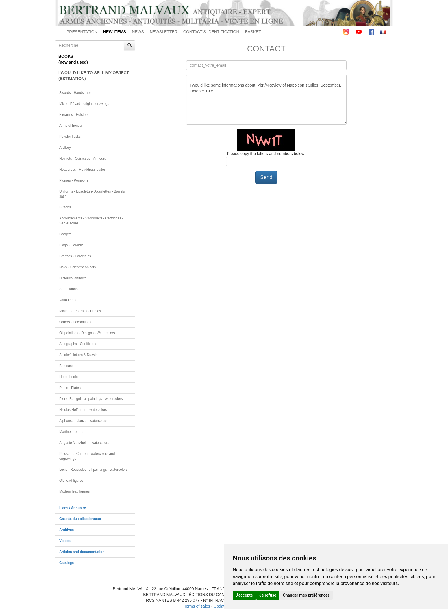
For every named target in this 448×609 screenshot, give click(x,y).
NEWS (138, 31)
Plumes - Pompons (73, 180)
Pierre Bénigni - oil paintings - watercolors (91, 399)
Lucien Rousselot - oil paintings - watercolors (93, 470)
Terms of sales (197, 606)
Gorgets (65, 234)
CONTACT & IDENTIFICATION (211, 31)
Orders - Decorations (75, 322)
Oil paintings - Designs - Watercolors (87, 333)
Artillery (65, 148)
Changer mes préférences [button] (306, 595)
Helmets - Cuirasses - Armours (82, 159)
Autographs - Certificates (78, 344)
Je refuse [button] (267, 595)
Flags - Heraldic (71, 245)
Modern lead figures (74, 491)
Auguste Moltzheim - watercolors (84, 443)
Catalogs (66, 563)
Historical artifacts (72, 278)
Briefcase (66, 366)
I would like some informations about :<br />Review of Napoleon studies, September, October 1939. (266, 100)
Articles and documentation (82, 552)
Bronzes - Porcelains (75, 256)
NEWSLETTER (163, 31)
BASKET (253, 31)
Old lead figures (71, 480)
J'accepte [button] (244, 595)
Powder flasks (70, 137)
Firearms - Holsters (73, 115)
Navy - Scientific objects (77, 267)
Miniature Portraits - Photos (80, 311)
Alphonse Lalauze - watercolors (83, 421)
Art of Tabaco (69, 289)
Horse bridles (69, 377)
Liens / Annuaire (72, 508)
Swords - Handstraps (75, 93)
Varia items (67, 300)
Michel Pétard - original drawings (84, 104)
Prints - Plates (70, 388)
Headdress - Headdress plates (82, 169)
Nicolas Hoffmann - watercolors (83, 410)
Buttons (65, 207)
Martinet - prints (71, 432)
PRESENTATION (81, 31)
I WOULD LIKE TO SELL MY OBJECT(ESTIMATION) (93, 75)
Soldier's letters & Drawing (79, 355)
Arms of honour (71, 126)
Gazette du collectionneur (80, 519)
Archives (66, 530)
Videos (65, 541)
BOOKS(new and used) (73, 59)
